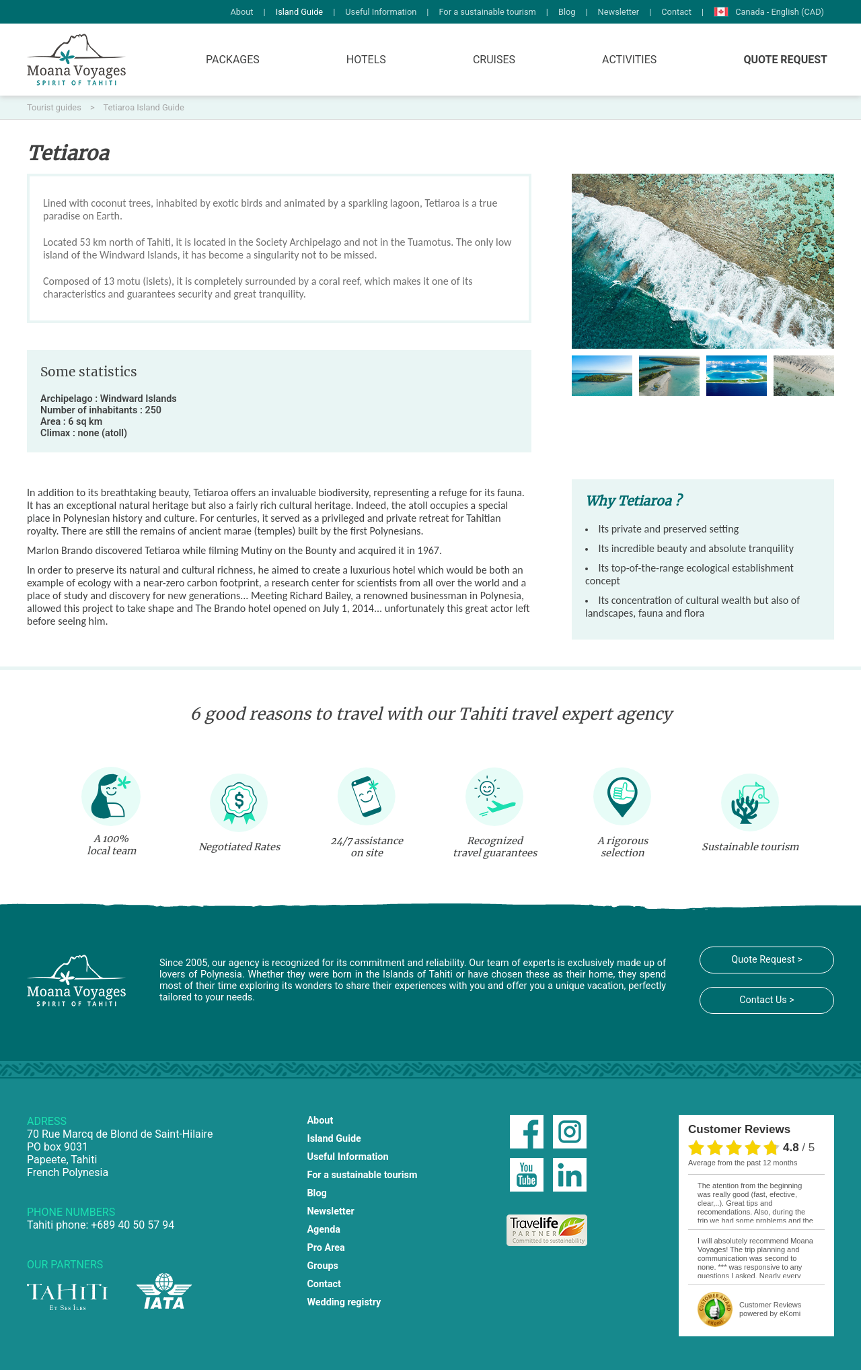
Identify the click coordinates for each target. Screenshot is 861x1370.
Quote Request (785, 59)
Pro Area (325, 1248)
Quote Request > (766, 959)
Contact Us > (766, 1000)
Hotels (366, 59)
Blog (567, 12)
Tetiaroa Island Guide (144, 107)
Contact (676, 12)
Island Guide (300, 12)
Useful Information (380, 12)
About (241, 12)
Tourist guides (55, 107)
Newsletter (619, 12)
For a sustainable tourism (487, 12)
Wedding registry (344, 1302)
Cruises (494, 59)
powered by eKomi (770, 1309)
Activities (629, 59)
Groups (322, 1266)
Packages (233, 59)
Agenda (323, 1229)
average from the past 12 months (742, 1163)
